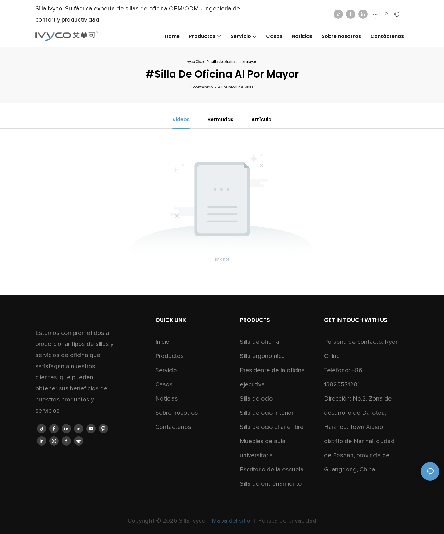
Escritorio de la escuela (272, 469)
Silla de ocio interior (267, 413)
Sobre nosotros (176, 413)
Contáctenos (173, 427)
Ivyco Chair (195, 62)
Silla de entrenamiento (271, 484)
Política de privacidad (286, 521)
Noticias (166, 399)
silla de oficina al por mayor (233, 62)
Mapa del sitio (231, 521)
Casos (164, 384)
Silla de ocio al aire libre (272, 427)
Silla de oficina (259, 342)
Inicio (162, 342)
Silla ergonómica (262, 356)
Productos (169, 356)
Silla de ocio (256, 399)
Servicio (166, 370)
